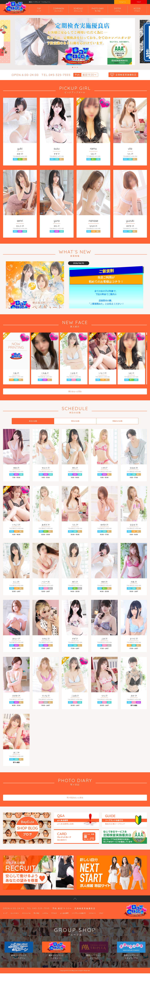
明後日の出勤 (117, 423)
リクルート (122, 2)
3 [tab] (77, 67)
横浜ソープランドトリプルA (93, 958)
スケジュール (26, 921)
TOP (38, 9)
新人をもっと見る (75, 393)
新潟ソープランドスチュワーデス (131, 958)
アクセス (54, 921)
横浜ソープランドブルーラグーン (18, 958)
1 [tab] (72, 67)
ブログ (139, 2)
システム (45, 921)
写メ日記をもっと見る (75, 805)
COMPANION (58, 9)
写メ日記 (36, 921)
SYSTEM (117, 9)
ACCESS (137, 9)
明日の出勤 (75, 423)
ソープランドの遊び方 (79, 921)
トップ (5, 921)
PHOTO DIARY (97, 9)
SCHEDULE (78, 9)
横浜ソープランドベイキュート (56, 958)
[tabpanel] (75, 41)
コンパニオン (14, 921)
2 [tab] (75, 67)
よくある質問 (64, 921)
